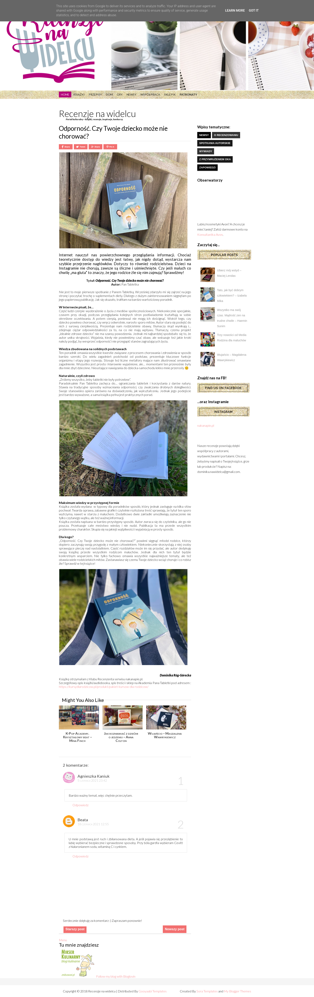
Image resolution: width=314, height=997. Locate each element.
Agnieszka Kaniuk (93, 776)
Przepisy (95, 94)
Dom (109, 94)
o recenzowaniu (226, 135)
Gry (120, 94)
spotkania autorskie (214, 143)
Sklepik (170, 94)
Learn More (235, 10)
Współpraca (150, 94)
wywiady (205, 151)
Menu (63, 940)
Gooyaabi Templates (153, 991)
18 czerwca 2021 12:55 (93, 824)
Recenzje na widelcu (97, 113)
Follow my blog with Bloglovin (115, 976)
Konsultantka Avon (210, 234)
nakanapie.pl (205, 425)
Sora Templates (207, 991)
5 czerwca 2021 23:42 (92, 780)
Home (65, 94)
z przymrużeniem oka (215, 159)
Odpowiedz (80, 805)
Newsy (131, 94)
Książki (79, 94)
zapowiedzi (207, 167)
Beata (82, 819)
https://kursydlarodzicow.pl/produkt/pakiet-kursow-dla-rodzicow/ (104, 686)
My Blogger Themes (237, 991)
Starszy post (75, 929)
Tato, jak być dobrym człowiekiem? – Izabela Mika (232, 296)
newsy (204, 135)
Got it (254, 10)
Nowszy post (174, 929)
